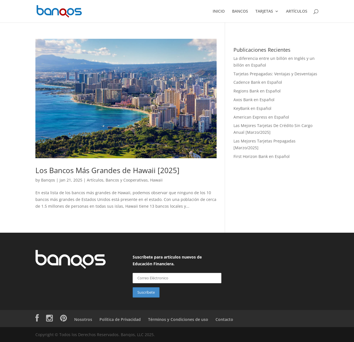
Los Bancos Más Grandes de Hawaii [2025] (107, 170)
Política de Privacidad (120, 319)
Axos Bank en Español (253, 99)
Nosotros (83, 319)
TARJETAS (264, 11)
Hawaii (156, 180)
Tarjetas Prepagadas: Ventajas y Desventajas (275, 73)
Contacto (224, 319)
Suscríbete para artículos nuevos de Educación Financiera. (167, 260)
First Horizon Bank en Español (261, 156)
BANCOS (240, 11)
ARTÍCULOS (296, 11)
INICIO (219, 11)
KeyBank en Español (252, 108)
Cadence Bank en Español (257, 82)
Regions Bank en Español (257, 91)
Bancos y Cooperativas (127, 180)
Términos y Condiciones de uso (178, 319)
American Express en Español (261, 117)
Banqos (48, 180)
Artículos (95, 180)
